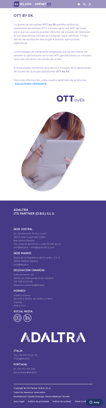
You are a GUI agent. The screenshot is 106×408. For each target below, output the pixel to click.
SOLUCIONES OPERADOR (30, 83)
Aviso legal (19, 401)
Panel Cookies (82, 401)
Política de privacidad (38, 401)
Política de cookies (62, 401)
